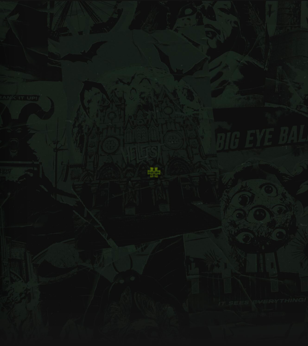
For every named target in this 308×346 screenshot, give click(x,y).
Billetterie (114, 219)
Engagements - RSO (164, 219)
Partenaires (158, 235)
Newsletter (200, 212)
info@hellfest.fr (259, 214)
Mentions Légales (205, 219)
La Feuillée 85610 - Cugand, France (269, 234)
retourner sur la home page (54, 134)
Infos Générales (119, 212)
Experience (158, 212)
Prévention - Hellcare (165, 227)
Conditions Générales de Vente (208, 229)
